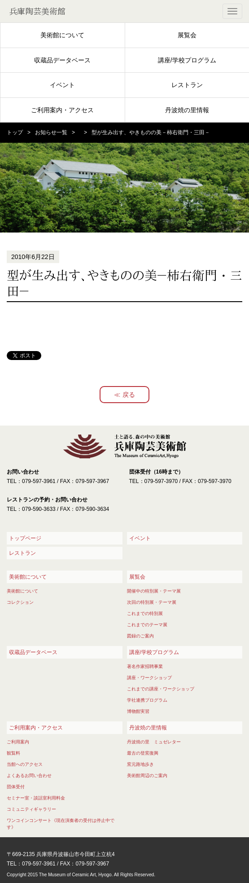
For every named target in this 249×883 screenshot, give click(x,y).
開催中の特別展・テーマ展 (154, 591)
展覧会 (187, 35)
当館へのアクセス (25, 764)
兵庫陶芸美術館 (37, 11)
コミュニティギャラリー (31, 809)
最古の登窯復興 (142, 753)
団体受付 (16, 786)
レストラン (187, 84)
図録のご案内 (140, 635)
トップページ (25, 538)
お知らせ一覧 (51, 132)
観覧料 (13, 753)
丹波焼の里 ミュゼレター (154, 741)
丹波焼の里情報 (187, 110)
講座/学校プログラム (187, 60)
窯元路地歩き (140, 764)
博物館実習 (138, 711)
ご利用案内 (18, 741)
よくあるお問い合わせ (29, 775)
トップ (15, 132)
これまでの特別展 (145, 613)
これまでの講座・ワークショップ (160, 688)
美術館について (62, 35)
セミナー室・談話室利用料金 (36, 797)
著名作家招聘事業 (145, 666)
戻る (128, 394)
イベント (62, 84)
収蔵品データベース (62, 60)
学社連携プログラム (147, 700)
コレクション (20, 602)
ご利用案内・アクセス (62, 110)
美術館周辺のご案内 (147, 775)
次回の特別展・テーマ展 (151, 602)
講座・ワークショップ (149, 677)
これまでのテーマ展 (147, 624)
